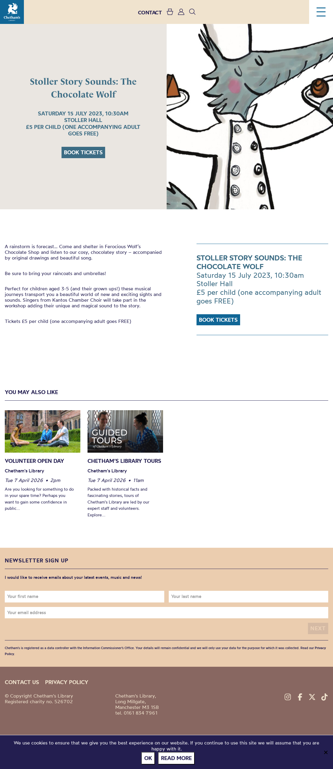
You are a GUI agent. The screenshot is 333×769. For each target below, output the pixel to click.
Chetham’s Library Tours (124, 460)
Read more (176, 758)
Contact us (22, 682)
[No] (326, 752)
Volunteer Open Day (34, 460)
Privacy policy (66, 682)
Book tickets (83, 152)
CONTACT (150, 12)
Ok (148, 758)
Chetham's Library (12, 12)
